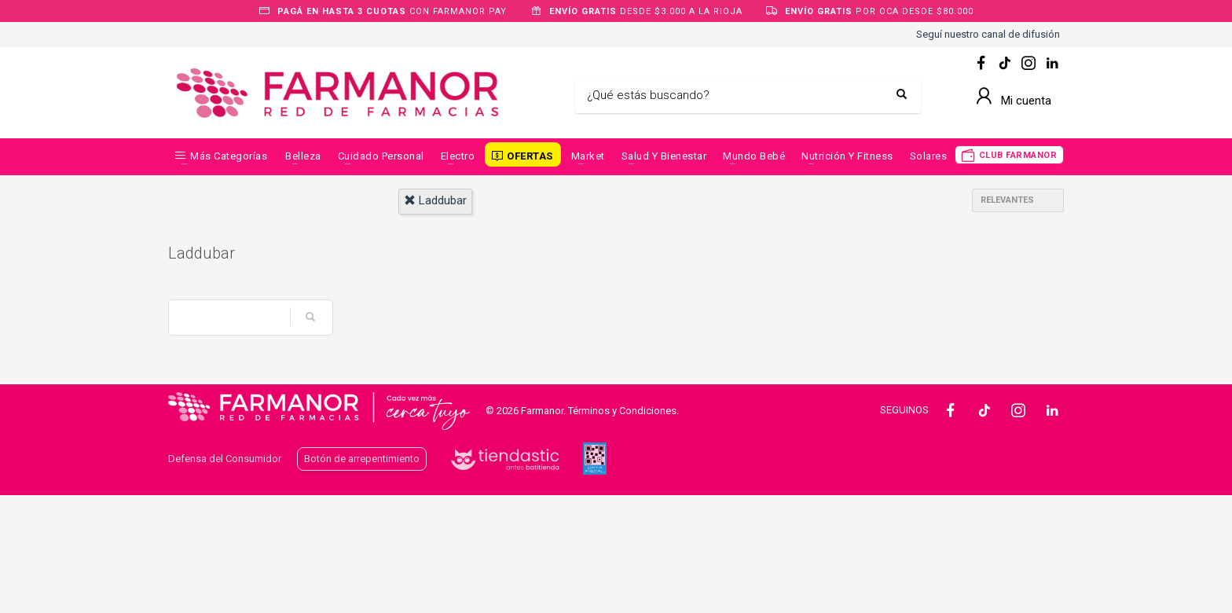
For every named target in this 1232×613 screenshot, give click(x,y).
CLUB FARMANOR (1018, 155)
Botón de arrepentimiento (362, 458)
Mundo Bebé (754, 156)
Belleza (303, 156)
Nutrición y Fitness (847, 156)
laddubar (435, 200)
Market (588, 156)
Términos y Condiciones (622, 411)
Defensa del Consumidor (224, 458)
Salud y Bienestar (664, 156)
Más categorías (228, 156)
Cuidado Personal (381, 156)
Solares (929, 156)
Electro (458, 156)
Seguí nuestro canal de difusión (988, 34)
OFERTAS (530, 156)
